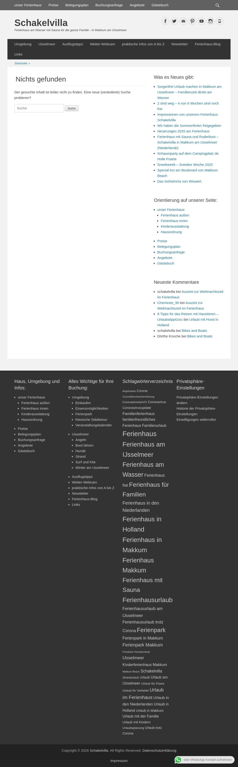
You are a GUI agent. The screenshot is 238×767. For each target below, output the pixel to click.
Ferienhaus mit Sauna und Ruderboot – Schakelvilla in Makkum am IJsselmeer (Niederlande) (187, 142)
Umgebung (22, 44)
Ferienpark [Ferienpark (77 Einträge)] (151, 630)
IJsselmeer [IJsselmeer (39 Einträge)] (133, 657)
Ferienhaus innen (174, 221)
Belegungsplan (76, 5)
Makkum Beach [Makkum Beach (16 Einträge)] (130, 671)
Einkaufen (83, 403)
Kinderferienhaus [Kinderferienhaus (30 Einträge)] (137, 665)
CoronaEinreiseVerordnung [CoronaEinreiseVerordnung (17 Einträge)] (138, 396)
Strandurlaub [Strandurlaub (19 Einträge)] (130, 677)
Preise (54, 5)
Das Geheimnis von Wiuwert (179, 181)
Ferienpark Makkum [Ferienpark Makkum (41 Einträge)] (142, 644)
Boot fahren (85, 445)
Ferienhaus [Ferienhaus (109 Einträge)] (139, 433)
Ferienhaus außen (175, 215)
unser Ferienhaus (28, 5)
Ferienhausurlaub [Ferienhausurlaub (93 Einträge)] (147, 600)
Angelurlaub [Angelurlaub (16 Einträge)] (129, 391)
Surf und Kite (86, 462)
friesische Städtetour (91, 419)
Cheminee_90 (168, 303)
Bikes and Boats (194, 331)
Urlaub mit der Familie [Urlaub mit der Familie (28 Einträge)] (140, 716)
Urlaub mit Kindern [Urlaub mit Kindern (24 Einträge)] (136, 722)
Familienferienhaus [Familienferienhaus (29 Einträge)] (138, 413)
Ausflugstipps (72, 44)
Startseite (22, 63)
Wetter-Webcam (102, 44)
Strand (81, 456)
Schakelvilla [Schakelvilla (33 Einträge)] (151, 671)
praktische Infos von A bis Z (143, 44)
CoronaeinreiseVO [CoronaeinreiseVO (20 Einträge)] (134, 402)
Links (18, 54)
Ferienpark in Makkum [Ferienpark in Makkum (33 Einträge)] (142, 638)
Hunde (81, 451)
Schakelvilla (41, 23)
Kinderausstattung (175, 226)
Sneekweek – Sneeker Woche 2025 (185, 164)
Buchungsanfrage (109, 5)
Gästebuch (160, 5)
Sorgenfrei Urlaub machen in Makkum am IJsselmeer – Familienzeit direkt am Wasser (189, 92)
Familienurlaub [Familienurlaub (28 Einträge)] (154, 426)
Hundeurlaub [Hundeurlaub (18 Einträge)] (142, 651)
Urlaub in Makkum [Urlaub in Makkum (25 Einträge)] (149, 710)
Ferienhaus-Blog (207, 44)
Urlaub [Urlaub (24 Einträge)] (145, 677)
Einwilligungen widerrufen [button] (196, 419)
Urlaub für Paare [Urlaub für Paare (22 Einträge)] (152, 683)
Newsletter (180, 44)
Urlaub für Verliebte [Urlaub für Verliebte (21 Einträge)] (135, 690)
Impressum (119, 761)
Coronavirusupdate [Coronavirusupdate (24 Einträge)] (136, 408)
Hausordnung (171, 232)
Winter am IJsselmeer (92, 468)
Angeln (81, 440)
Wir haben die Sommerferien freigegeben (189, 125)
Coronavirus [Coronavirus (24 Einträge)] (157, 402)
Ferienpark (84, 414)
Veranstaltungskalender (94, 425)
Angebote (137, 5)
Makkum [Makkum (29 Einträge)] (160, 665)
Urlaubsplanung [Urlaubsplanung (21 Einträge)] (133, 728)
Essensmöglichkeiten (92, 408)
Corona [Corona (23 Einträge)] (142, 391)
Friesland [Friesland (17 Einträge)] (127, 651)
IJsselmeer (46, 44)
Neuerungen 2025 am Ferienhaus (183, 131)
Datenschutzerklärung (159, 750)
